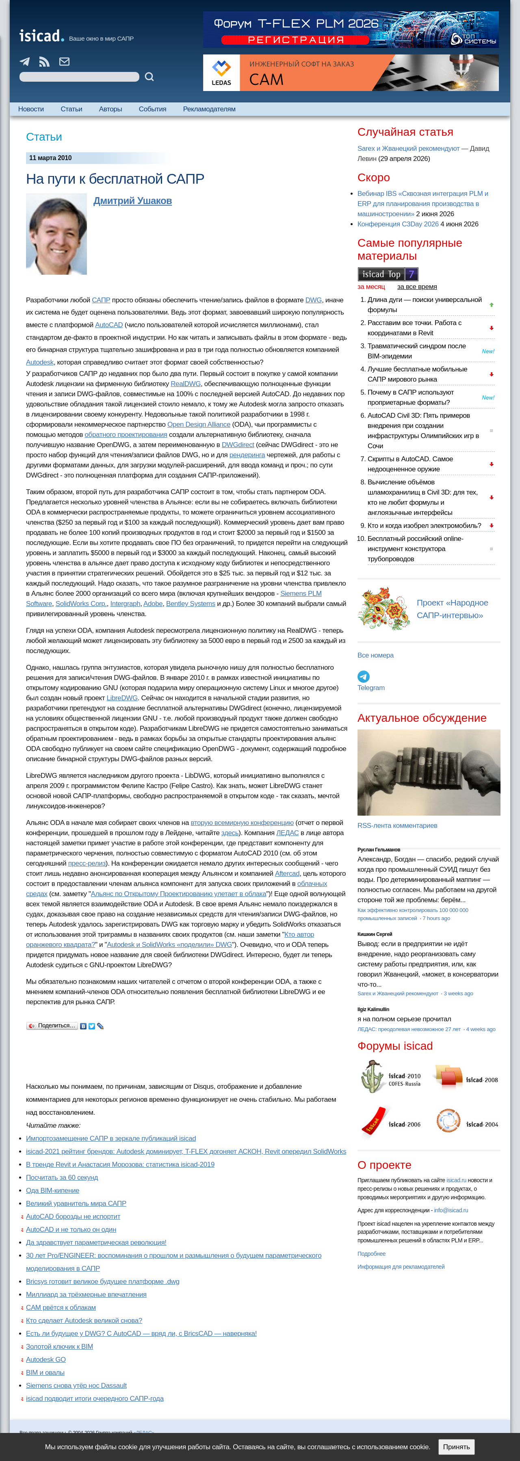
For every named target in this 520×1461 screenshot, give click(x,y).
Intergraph (125, 604)
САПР (101, 300)
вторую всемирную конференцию (242, 823)
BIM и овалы (45, 1372)
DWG (314, 300)
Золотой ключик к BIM (59, 1346)
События (153, 109)
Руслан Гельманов (379, 850)
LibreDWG (122, 698)
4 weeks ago (481, 1029)
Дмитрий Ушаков (132, 200)
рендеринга (247, 455)
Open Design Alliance (198, 424)
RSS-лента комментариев (398, 825)
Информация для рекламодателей (401, 1266)
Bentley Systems (190, 604)
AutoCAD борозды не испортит (73, 1216)
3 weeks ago (458, 993)
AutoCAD (109, 325)
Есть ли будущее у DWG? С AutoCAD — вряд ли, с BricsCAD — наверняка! (141, 1333)
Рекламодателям (209, 109)
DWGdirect (238, 445)
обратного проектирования (126, 435)
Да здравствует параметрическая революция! (96, 1242)
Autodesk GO (46, 1359)
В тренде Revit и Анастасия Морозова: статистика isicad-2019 (120, 1164)
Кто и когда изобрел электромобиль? (424, 526)
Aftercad (287, 873)
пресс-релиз (87, 863)
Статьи (71, 109)
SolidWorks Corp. (81, 604)
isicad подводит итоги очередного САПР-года (95, 1398)
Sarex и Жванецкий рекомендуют (408, 148)
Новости (31, 109)
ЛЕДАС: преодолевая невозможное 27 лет (410, 1029)
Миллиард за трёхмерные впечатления (86, 1294)
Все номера (376, 655)
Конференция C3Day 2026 (398, 224)
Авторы (110, 109)
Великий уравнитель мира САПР (76, 1203)
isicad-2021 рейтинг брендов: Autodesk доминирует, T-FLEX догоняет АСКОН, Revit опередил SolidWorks (186, 1151)
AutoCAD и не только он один (71, 1229)
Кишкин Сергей (375, 934)
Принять (456, 1447)
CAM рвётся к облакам (61, 1307)
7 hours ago (436, 918)
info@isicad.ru (451, 1210)
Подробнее (372, 1253)
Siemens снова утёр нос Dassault (76, 1385)
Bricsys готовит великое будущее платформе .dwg (103, 1281)
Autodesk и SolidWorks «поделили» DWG (169, 945)
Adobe (152, 604)
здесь (229, 833)
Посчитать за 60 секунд (62, 1177)
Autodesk (40, 362)
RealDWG (186, 384)
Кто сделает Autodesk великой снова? (84, 1320)
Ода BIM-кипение (52, 1190)
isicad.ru (456, 1180)
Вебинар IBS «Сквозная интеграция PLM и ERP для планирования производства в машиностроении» (423, 204)
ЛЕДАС (287, 833)
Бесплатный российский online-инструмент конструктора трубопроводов (416, 549)
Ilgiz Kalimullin (373, 1009)
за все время (417, 287)
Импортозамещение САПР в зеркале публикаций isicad (111, 1138)
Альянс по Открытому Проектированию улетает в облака (178, 894)
